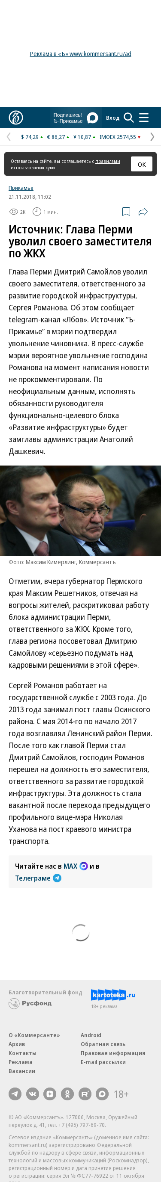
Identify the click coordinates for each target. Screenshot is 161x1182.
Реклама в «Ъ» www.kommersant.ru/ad (80, 54)
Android (91, 1035)
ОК (142, 164)
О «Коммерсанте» (34, 1035)
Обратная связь (103, 1044)
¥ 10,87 (82, 137)
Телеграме (38, 878)
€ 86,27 (56, 137)
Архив (17, 1044)
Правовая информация (113, 1053)
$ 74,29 (30, 137)
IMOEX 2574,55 (118, 137)
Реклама (21, 1062)
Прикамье (21, 188)
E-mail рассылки (103, 1062)
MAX (76, 866)
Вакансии (22, 1071)
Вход (113, 117)
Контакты (22, 1053)
